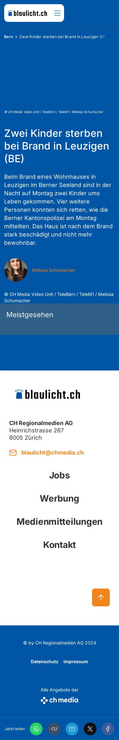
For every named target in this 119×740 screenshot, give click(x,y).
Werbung (59, 498)
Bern (8, 36)
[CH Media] (59, 699)
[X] (90, 729)
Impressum (75, 661)
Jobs (59, 475)
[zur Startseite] (27, 13)
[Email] (72, 729)
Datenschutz (44, 661)
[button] (54, 729)
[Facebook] (108, 729)
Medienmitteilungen (59, 521)
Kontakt (59, 544)
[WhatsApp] (36, 729)
